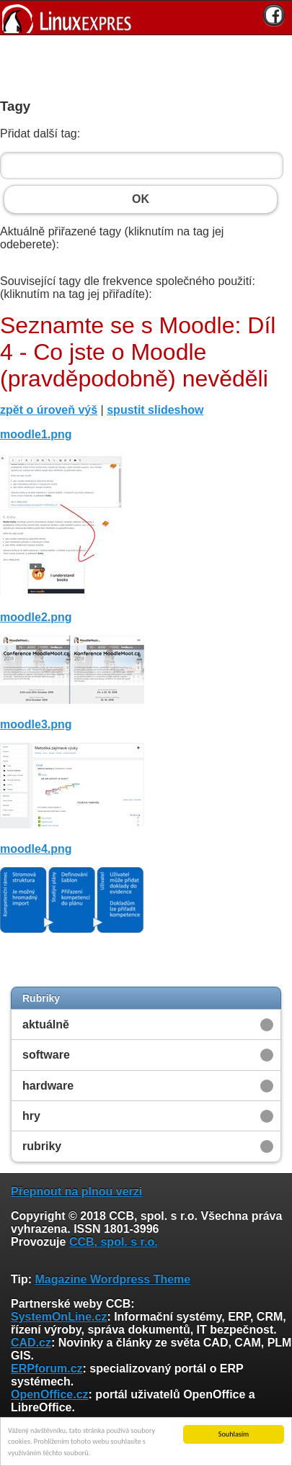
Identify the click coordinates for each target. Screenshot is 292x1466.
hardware (48, 1086)
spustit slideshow (155, 410)
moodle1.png (36, 434)
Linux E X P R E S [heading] (146, 18)
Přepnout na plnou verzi (76, 1191)
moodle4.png (36, 849)
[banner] (146, 17)
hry (31, 1116)
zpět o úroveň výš (48, 410)
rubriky (41, 1146)
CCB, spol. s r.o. (113, 1242)
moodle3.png (36, 724)
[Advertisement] (140, 64)
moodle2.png (36, 617)
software (46, 1055)
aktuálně (45, 1024)
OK (140, 199)
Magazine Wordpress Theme (112, 1279)
